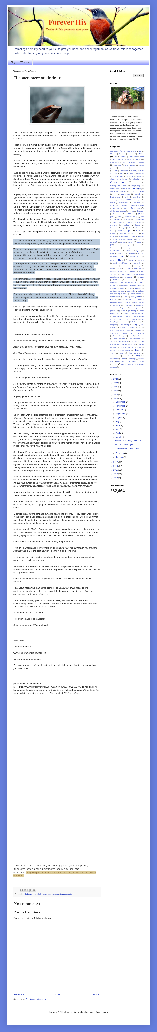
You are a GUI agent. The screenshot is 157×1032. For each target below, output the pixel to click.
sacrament (47, 894)
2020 (115, 390)
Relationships (117, 316)
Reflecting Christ (138, 313)
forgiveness (117, 214)
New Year (117, 280)
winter (115, 364)
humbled (113, 234)
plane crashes (138, 302)
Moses (132, 271)
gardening (129, 214)
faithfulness (135, 208)
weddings (132, 359)
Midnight (138, 266)
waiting (137, 356)
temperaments (66, 894)
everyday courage (137, 205)
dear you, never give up (125, 444)
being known (114, 162)
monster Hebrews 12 (118, 271)
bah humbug (118, 159)
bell (124, 162)
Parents (138, 288)
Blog (13, 62)
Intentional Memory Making (122, 239)
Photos (113, 299)
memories (113, 266)
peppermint (131, 291)
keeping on (127, 245)
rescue (128, 316)
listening (121, 253)
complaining (135, 186)
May (118, 429)
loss (123, 256)
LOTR (112, 260)
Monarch (128, 268)
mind (112, 268)
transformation (125, 350)
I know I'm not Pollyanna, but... (128, 440)
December (121, 402)
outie (130, 288)
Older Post (94, 994)
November (121, 406)
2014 (115, 474)
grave (139, 222)
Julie (118, 245)
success (141, 333)
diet (126, 197)
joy (111, 245)
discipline (136, 197)
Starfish (124, 333)
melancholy (37, 894)
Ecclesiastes (123, 203)
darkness (132, 191)
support (131, 336)
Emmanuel (136, 203)
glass (119, 217)
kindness (28, 894)
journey (130, 242)
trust (137, 350)
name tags (125, 274)
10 (140, 151)
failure (125, 208)
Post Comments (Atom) (36, 999)
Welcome (25, 62)
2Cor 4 (112, 154)
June (118, 425)
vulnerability (114, 356)
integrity (141, 236)
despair (137, 194)
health (137, 225)
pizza (128, 302)
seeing (134, 325)
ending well (114, 205)
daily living (114, 191)
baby (142, 157)
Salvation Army (135, 322)
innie (133, 236)
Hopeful (138, 231)
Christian (136, 179)
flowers (131, 211)
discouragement (116, 200)
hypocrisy (123, 234)
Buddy (115, 171)
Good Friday (117, 222)
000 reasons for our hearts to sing (123, 151)
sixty (111, 330)
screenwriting (124, 325)
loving (131, 260)
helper (129, 228)
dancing (123, 191)
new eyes (140, 277)
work (123, 364)
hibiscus (138, 228)
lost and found (135, 256)
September (121, 414)
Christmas (117, 182)
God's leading (139, 219)
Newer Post (19, 994)
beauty (137, 159)
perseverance (136, 294)
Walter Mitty (114, 359)
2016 (115, 466)
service (122, 327)
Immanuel (134, 234)
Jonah (122, 242)
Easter (112, 203)
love (120, 259)
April (118, 433)
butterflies (124, 171)
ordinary (113, 288)
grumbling (113, 225)
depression (125, 194)
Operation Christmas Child (131, 285)
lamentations (114, 248)
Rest (126, 319)
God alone (116, 219)
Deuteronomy (115, 197)
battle (129, 159)
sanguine (55, 894)
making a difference (120, 263)
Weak (124, 359)
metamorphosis (126, 266)
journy (139, 242)
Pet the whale (115, 297)
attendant (133, 157)
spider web (114, 333)
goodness (129, 222)
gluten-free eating (131, 217)
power (124, 308)
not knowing (129, 280)
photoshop (127, 299)
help (122, 228)
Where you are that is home (126, 361)
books (141, 162)
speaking (138, 330)
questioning (132, 311)
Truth (112, 353)
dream (129, 200)
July (118, 421)
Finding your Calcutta (118, 211)
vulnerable (126, 356)
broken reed (122, 168)
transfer (113, 350)
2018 (115, 398)
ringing (134, 319)
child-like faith (118, 176)
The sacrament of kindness (127, 448)
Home (57, 994)
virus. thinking (134, 353)
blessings (132, 162)
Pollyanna (128, 305)
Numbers (113, 282)
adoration (130, 154)
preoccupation (136, 308)
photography (136, 297)
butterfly (134, 171)
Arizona (124, 157)
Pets (125, 297)
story (132, 333)
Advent (140, 154)
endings (124, 205)
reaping (125, 313)
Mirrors (119, 268)
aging (115, 157)
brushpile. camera (137, 168)
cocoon (136, 183)
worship (130, 364)
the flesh (134, 341)
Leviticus (128, 250)
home (120, 231)
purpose (122, 311)
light (138, 250)
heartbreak (114, 228)
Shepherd (132, 327)
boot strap (117, 165)
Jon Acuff (113, 242)
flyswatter (140, 211)
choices (130, 176)
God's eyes (127, 219)
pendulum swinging (117, 291)
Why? (141, 361)
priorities (113, 311)
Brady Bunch (130, 165)
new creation (127, 277)
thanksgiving (123, 341)
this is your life (127, 347)
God (142, 217)
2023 (115, 379)
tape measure (119, 339)
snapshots (120, 330)
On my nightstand (128, 282)
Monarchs (137, 268)
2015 (115, 470)
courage (137, 188)
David (141, 191)
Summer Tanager (119, 336)
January (119, 457)
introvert (138, 239)
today (139, 347)
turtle (121, 353)
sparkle (129, 330)
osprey (122, 288)
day (115, 194)
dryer (138, 200)
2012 (115, 478)
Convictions (126, 188)
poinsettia (116, 305)
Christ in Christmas (118, 179)
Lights (112, 253)
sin (140, 327)
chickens (140, 173)
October (119, 410)
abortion (121, 154)
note (139, 280)
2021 (115, 387)
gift (139, 214)
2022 (115, 383)
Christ (139, 176)
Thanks (112, 341)
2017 (115, 462)
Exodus (116, 208)
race (118, 313)
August (119, 417)
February (120, 453)
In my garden (123, 236)
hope (128, 230)
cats (122, 173)
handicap (126, 225)
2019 (115, 395)
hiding (112, 231)
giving (112, 217)
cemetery (130, 173)
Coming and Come (118, 186)
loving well (139, 260)
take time (140, 336)
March (119, 437)
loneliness (131, 253)
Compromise (114, 188)
